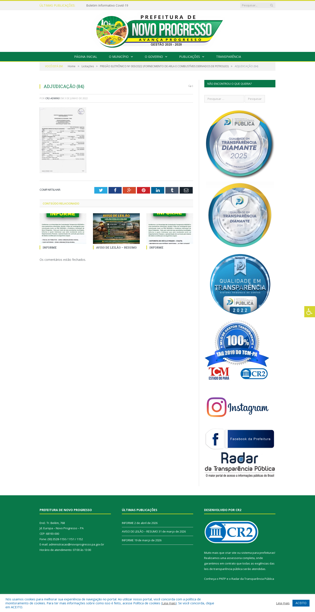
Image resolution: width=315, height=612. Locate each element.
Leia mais (169, 603)
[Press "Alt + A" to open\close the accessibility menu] (309, 311)
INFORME (50, 247)
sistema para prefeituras (258, 553)
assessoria (234, 558)
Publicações (189, 57)
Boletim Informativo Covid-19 (107, 5)
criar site (230, 553)
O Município (119, 57)
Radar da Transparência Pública (252, 579)
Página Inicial (85, 57)
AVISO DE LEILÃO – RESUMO (116, 247)
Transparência (228, 57)
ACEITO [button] (301, 603)
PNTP (222, 579)
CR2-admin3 (52, 98)
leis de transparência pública (223, 569)
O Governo (154, 57)
